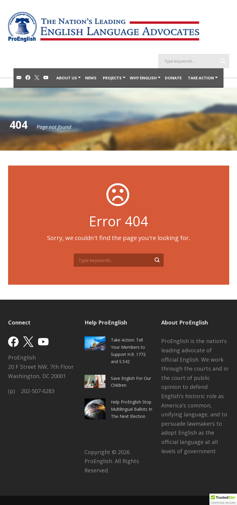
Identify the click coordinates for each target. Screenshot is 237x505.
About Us (66, 78)
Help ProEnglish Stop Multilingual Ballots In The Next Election (131, 409)
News (90, 78)
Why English (143, 78)
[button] (223, 499)
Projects (112, 78)
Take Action (201, 78)
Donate (173, 78)
